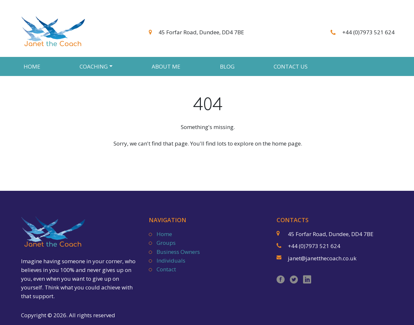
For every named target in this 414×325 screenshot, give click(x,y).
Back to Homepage (207, 159)
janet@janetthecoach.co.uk (322, 258)
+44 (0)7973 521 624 (368, 32)
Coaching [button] (94, 66)
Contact (166, 269)
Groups (166, 242)
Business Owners (178, 251)
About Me (166, 66)
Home (32, 66)
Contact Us (291, 66)
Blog (227, 66)
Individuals (171, 260)
